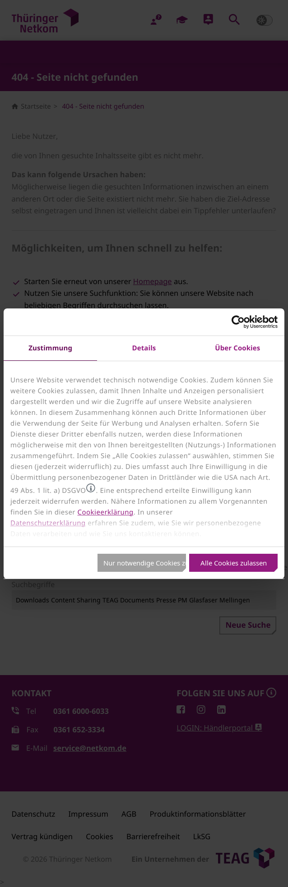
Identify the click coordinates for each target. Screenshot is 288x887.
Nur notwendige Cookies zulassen (144, 562)
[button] (90, 487)
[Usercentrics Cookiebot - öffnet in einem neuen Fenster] (238, 322)
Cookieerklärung (105, 512)
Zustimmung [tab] (50, 348)
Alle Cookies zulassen (233, 562)
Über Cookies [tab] (237, 348)
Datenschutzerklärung (48, 523)
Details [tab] (144, 348)
